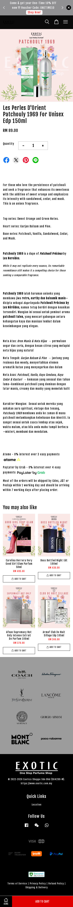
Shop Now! (34, 12)
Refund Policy (56, 883)
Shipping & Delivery (37, 887)
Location (36, 804)
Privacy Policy (38, 883)
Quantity (8, 143)
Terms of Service (17, 883)
